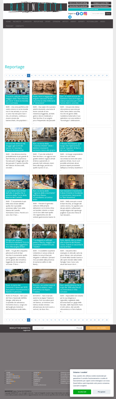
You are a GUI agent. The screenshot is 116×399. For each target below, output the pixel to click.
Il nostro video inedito (98, 328)
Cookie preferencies (40, 385)
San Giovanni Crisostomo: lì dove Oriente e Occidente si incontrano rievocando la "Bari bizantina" (71, 194)
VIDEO (102, 21)
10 (35, 75)
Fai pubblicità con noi (67, 376)
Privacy (36, 383)
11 (39, 75)
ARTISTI (65, 21)
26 (99, 75)
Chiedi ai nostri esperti (68, 372)
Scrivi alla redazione (67, 374)
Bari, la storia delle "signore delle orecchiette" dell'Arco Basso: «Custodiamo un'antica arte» (44, 195)
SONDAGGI (37, 379)
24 (91, 75)
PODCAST (9, 26)
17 (63, 75)
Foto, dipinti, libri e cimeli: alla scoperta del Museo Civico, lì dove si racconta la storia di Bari (71, 243)
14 (51, 75)
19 (71, 75)
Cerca (108, 14)
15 (55, 75)
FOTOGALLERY (92, 21)
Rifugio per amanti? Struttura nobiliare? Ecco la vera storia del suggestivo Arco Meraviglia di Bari (17, 243)
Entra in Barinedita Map (68, 383)
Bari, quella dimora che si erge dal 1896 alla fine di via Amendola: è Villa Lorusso (70, 288)
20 (75, 75)
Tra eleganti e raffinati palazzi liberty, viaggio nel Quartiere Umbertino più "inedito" (44, 243)
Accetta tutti (82, 392)
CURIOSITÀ (27, 21)
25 (95, 75)
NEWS (8, 383)
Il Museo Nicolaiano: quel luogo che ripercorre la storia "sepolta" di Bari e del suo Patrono (70, 147)
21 (79, 75)
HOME (8, 21)
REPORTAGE (38, 21)
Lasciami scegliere (80, 386)
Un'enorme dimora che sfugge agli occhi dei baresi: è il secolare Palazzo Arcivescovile (15, 147)
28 (107, 75)
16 (59, 75)
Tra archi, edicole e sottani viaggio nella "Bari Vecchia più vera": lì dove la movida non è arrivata (17, 99)
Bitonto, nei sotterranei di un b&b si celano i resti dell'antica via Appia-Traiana (44, 288)
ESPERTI (81, 21)
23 (87, 75)
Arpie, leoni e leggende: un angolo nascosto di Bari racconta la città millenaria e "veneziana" (44, 99)
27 (103, 75)
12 (43, 75)
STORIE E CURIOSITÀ (12, 376)
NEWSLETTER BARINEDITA (20, 329)
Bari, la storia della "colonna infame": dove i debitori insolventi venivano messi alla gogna (44, 147)
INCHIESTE (17, 21)
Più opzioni (101, 392)
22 (83, 75)
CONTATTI (20, 26)
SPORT (48, 21)
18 (67, 75)
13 (47, 75)
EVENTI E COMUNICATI (13, 378)
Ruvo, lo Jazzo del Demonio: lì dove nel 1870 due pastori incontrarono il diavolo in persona (17, 288)
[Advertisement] (58, 353)
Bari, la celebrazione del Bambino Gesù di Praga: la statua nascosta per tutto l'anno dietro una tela (71, 99)
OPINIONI (56, 21)
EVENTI (73, 21)
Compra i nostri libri (67, 381)
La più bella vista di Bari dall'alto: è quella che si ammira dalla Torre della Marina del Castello (16, 194)
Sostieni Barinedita (66, 378)
